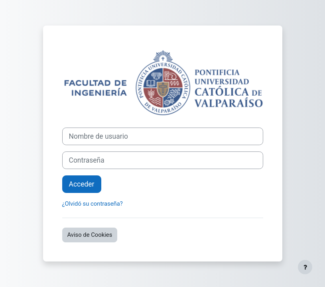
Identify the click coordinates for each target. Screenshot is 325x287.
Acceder (82, 184)
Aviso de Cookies (89, 234)
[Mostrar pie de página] (305, 267)
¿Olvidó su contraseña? (92, 203)
